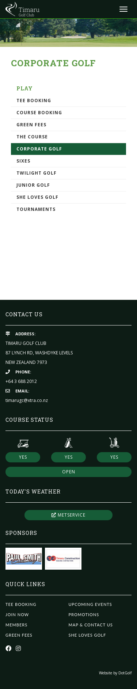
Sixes (23, 161)
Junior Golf (33, 185)
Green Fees (31, 125)
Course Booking (39, 112)
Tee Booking (33, 100)
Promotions (84, 614)
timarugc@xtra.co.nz (26, 400)
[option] (68, 32)
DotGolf (125, 672)
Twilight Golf (36, 173)
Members (16, 624)
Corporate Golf (39, 149)
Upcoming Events (90, 604)
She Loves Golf (37, 197)
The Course (32, 137)
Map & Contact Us (91, 624)
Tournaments (36, 209)
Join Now (17, 614)
